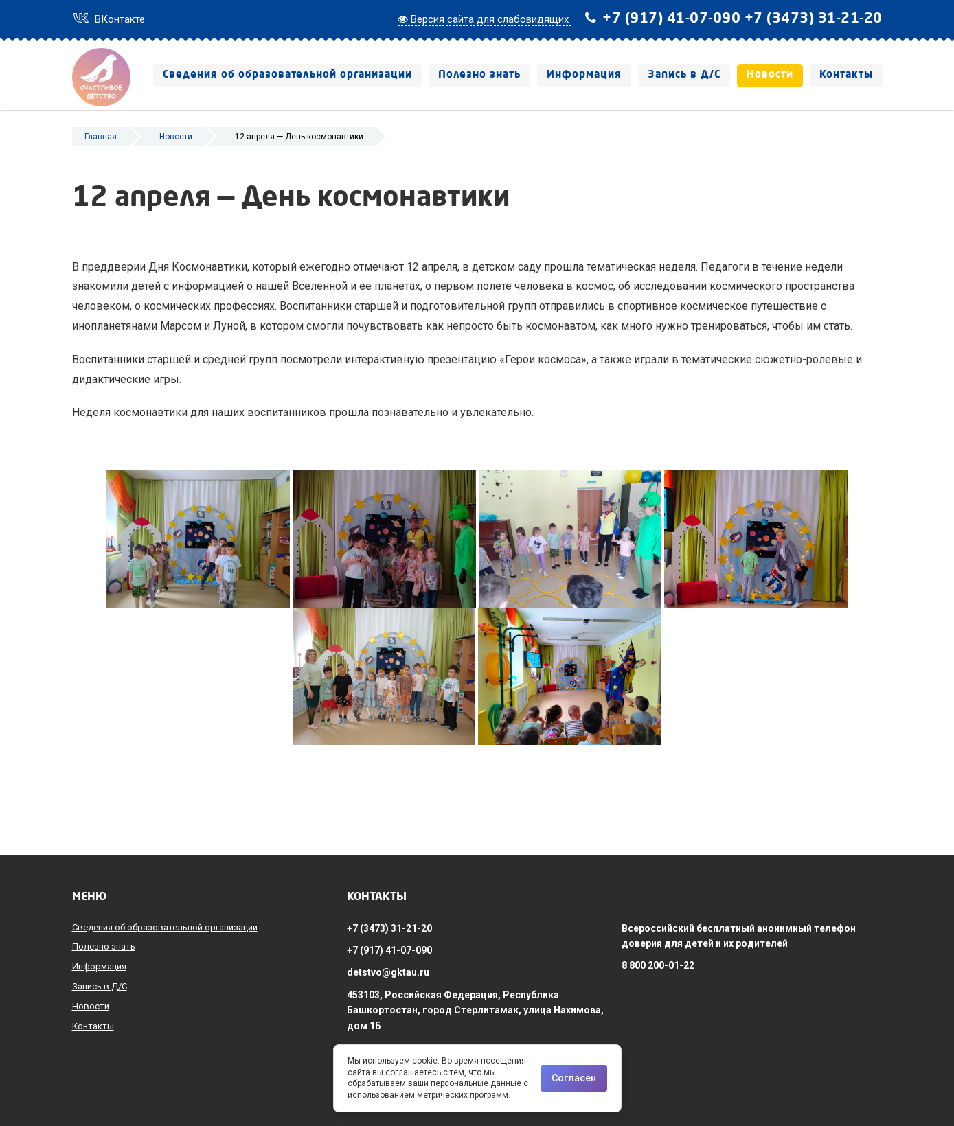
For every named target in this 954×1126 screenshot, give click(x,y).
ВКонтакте (108, 19)
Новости (770, 75)
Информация (584, 75)
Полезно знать (479, 75)
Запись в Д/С (684, 75)
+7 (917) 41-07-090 (671, 19)
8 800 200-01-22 (658, 965)
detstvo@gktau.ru (388, 972)
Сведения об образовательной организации (287, 75)
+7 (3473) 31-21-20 (814, 19)
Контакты (846, 75)
